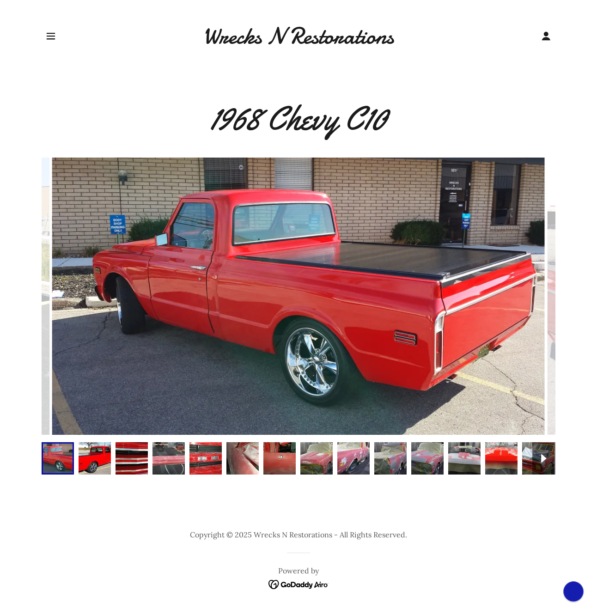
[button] (51, 36)
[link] (299, 40)
